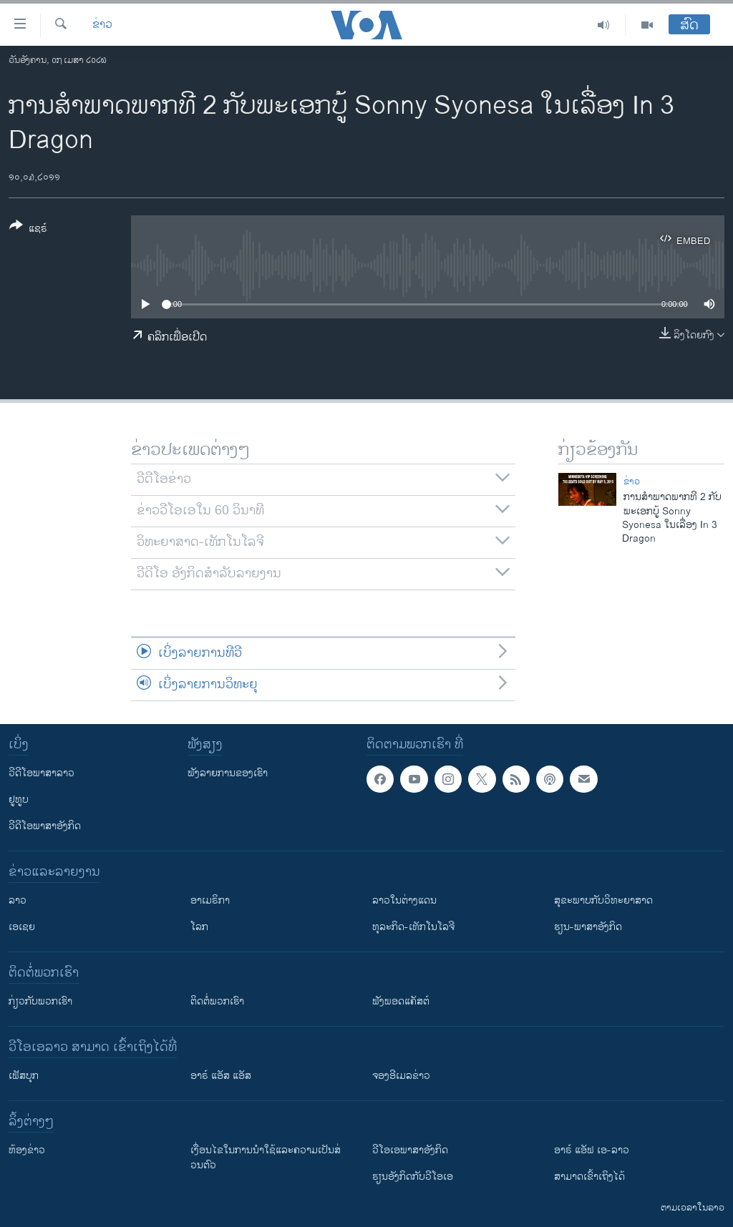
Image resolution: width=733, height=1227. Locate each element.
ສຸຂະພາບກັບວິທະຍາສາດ (603, 900)
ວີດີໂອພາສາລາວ (41, 773)
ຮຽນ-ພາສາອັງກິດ (588, 926)
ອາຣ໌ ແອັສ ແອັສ (220, 1075)
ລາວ (17, 900)
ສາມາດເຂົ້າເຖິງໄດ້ (589, 1176)
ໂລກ (199, 926)
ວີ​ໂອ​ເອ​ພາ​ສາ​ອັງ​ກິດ (410, 1150)
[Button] (28, 229)
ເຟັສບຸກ (24, 1075)
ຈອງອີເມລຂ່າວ (401, 1075)
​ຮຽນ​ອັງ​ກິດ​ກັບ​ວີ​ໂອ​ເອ (412, 1176)
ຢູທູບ (19, 799)
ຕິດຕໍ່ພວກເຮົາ (217, 1001)
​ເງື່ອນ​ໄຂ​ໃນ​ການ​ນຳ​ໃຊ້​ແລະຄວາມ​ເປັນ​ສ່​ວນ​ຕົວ (265, 1158)
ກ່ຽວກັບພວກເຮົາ (40, 1001)
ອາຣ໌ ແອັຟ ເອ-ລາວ (591, 1150)
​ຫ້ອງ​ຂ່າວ (27, 1150)
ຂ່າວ (102, 25)
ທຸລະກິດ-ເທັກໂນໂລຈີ (413, 926)
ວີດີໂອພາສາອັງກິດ (45, 826)
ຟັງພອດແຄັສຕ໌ (400, 1001)
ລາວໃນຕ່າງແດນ (404, 900)
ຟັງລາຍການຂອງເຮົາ (228, 773)
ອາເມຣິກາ (210, 900)
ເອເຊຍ (22, 926)
